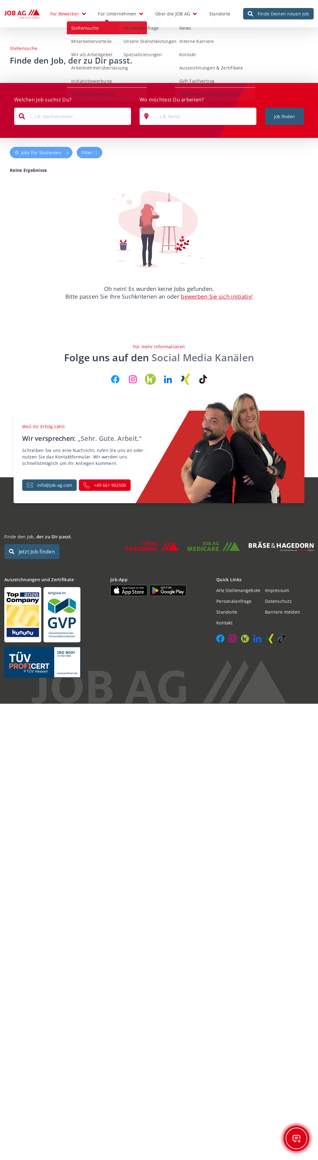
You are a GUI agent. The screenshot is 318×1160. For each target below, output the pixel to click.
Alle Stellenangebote (238, 590)
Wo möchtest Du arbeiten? (172, 99)
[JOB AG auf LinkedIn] (167, 379)
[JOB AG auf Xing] (185, 379)
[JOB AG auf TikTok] (203, 379)
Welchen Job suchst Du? (42, 99)
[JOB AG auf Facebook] (115, 379)
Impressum (277, 590)
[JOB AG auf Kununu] (150, 379)
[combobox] (72, 116)
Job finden (284, 116)
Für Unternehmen (117, 14)
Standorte (219, 14)
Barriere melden (282, 612)
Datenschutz (278, 601)
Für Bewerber (64, 14)
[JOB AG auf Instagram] (132, 379)
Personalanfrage (233, 601)
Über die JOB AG (172, 14)
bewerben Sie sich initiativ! (217, 296)
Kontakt (224, 623)
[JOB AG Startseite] (22, 14)
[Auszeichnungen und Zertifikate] (53, 614)
